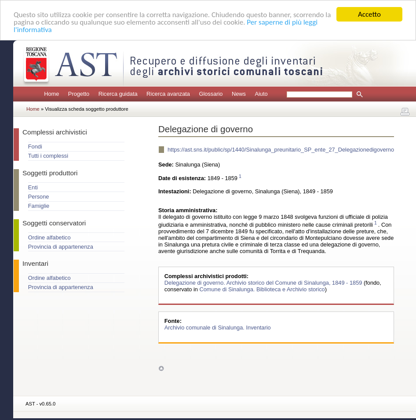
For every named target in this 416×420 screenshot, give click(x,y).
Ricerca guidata (118, 94)
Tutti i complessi (48, 155)
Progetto (78, 94)
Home (51, 94)
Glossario (211, 94)
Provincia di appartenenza (60, 246)
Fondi (35, 146)
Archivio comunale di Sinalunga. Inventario (217, 327)
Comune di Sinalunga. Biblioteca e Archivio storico (262, 289)
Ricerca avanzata (168, 94)
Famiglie (38, 206)
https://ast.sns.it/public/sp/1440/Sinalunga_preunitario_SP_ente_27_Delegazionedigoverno (281, 149)
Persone (38, 196)
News (239, 94)
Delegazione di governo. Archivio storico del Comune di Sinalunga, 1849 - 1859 (264, 282)
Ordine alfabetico (49, 237)
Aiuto (261, 94)
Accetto (369, 14)
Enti (33, 187)
